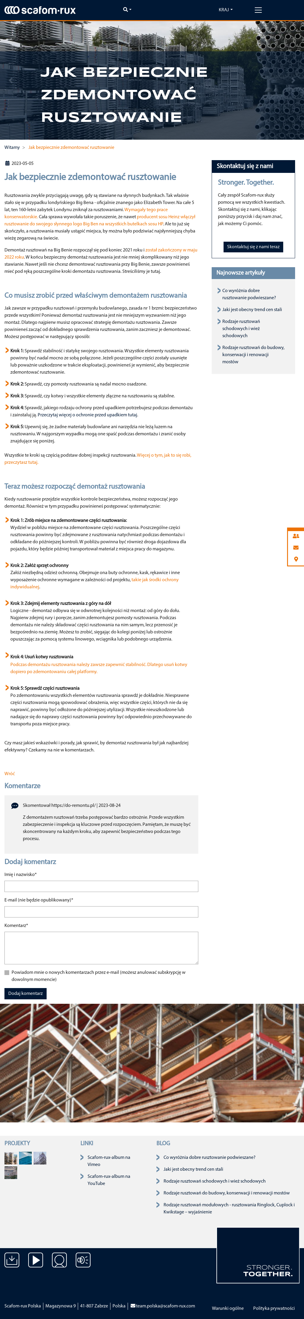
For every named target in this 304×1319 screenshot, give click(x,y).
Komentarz (16, 925)
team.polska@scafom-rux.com (162, 1306)
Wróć (9, 774)
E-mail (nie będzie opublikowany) (38, 900)
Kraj (224, 10)
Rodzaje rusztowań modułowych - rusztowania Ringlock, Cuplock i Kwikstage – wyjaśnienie (229, 1209)
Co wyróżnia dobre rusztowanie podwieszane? (210, 1157)
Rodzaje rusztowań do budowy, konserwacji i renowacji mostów (253, 354)
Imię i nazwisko (20, 874)
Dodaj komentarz (25, 993)
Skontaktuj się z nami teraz (253, 247)
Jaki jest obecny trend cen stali (252, 310)
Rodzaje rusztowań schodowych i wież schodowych (241, 328)
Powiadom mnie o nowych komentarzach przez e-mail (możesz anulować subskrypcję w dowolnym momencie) (99, 976)
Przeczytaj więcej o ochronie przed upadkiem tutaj (87, 415)
